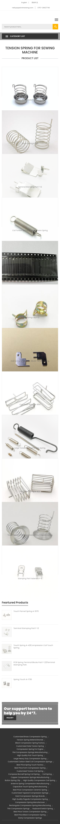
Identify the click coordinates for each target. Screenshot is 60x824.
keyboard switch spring (43, 808)
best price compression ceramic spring (30, 790)
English (24, 2)
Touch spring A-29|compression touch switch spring (30, 535)
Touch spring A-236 (30, 143)
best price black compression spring (30, 815)
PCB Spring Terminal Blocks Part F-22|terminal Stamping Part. (34, 663)
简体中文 (35, 2)
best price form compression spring (30, 768)
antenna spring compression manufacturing (30, 783)
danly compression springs (30, 818)
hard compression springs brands (30, 796)
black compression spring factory (30, 743)
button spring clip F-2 (30, 317)
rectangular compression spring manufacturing (30, 805)
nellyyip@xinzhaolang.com (22, 7)
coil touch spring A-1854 (30, 404)
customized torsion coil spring (30, 771)
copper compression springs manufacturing (30, 777)
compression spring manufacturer (30, 802)
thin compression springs (18, 808)
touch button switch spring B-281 (30, 100)
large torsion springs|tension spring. (30, 448)
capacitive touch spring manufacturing (30, 786)
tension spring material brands (30, 740)
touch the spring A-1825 (30, 491)
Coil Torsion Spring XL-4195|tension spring (30, 230)
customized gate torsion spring (30, 746)
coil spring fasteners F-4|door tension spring (30, 361)
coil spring (47, 774)
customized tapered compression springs (30, 793)
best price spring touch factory (30, 765)
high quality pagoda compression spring (30, 799)
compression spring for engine (30, 749)
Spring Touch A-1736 (22, 679)
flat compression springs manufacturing (30, 752)
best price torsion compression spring (30, 811)
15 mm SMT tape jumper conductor (30, 274)
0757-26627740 (44, 7)
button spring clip (12, 780)
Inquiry (10, 718)
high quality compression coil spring (39, 780)
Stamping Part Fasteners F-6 (30, 578)
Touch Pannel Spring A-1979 (26, 611)
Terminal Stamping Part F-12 (30, 187)
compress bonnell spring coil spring (24, 774)
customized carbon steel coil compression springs (30, 761)
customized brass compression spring (30, 736)
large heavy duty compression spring (30, 758)
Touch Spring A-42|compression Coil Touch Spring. (33, 646)
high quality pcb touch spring (30, 755)
